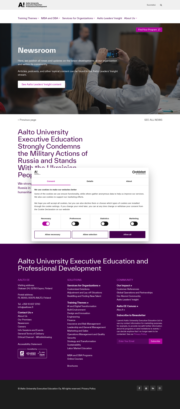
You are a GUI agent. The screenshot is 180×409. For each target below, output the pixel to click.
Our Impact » (124, 285)
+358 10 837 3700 (31, 304)
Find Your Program (149, 29)
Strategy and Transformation (81, 341)
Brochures (72, 366)
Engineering (73, 316)
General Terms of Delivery (31, 333)
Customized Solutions (78, 289)
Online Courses (75, 359)
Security (71, 338)
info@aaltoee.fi (25, 307)
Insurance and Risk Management (84, 323)
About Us (22, 316)
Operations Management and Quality (86, 334)
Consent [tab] (51, 181)
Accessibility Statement (30, 344)
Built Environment (76, 309)
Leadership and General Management (86, 327)
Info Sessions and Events (30, 330)
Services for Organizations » (83, 285)
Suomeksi (151, 5)
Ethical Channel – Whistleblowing (35, 337)
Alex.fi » (121, 309)
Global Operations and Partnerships (135, 292)
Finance (71, 320)
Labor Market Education (79, 348)
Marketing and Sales (77, 330)
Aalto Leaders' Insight (109, 18)
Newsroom (23, 323)
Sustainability (74, 345)
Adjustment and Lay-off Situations (84, 292)
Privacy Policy (88, 388)
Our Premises (24, 319)
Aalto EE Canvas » (127, 306)
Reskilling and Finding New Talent (84, 296)
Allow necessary (52, 234)
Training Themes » (78, 302)
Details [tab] (90, 181)
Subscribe (155, 341)
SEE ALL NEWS (153, 119)
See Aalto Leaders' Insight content (41, 84)
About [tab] (129, 181)
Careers (22, 326)
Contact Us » (25, 312)
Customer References (128, 289)
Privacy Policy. (140, 334)
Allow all (127, 234)
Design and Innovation (78, 313)
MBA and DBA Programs (79, 355)
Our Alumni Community (129, 296)
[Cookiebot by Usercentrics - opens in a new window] (134, 173)
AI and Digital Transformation (81, 306)
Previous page (27, 119)
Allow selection (90, 234)
